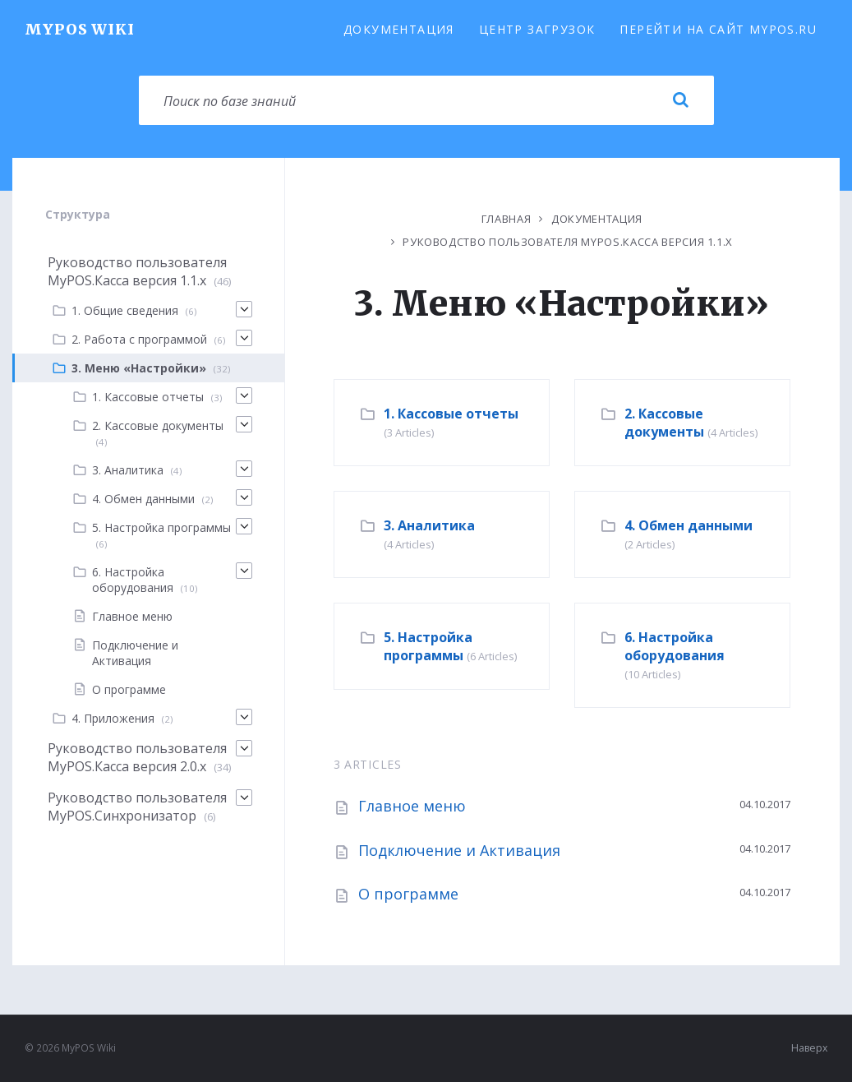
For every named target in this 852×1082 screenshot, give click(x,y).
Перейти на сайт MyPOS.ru (718, 29)
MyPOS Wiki (80, 29)
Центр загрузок (537, 29)
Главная (506, 218)
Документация (398, 29)
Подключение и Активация (459, 850)
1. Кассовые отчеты (451, 414)
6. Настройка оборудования (674, 646)
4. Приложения (112, 718)
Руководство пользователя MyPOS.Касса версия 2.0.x (137, 757)
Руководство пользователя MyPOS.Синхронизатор (137, 806)
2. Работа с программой (139, 339)
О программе (408, 894)
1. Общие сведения (124, 310)
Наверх (809, 1048)
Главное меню (412, 806)
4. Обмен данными (688, 525)
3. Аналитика (429, 525)
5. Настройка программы (428, 646)
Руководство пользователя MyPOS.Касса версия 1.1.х (568, 241)
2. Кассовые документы (664, 423)
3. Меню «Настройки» (138, 368)
